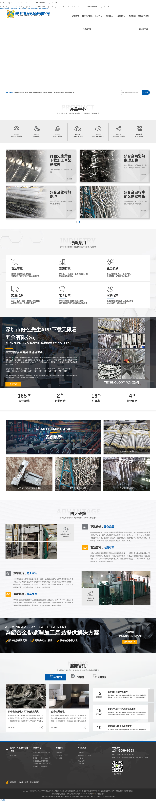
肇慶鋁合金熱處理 (21, 92)
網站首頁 (75, 16)
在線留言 (132, 16)
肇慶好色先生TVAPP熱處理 (64, 92)
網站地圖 (2, 800)
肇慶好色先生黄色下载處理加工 (40, 92)
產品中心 (98, 16)
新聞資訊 (121, 16)
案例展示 (109, 16)
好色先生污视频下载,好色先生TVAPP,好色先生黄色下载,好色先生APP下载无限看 (24, 8)
